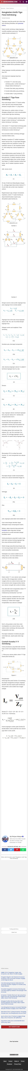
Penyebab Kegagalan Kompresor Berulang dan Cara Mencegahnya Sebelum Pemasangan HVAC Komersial (14, 990)
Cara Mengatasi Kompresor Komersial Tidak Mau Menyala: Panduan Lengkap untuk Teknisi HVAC (13, 1007)
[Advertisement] (14, 1057)
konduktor (4, 530)
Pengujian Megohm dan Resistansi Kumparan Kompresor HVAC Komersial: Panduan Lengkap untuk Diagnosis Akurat (13, 978)
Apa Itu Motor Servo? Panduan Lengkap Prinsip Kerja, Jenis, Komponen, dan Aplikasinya (13, 1016)
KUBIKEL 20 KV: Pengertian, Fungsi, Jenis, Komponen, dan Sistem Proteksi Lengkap (11, 973)
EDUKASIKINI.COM (10, 2)
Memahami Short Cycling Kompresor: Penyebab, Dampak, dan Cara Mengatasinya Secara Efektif (13, 1012)
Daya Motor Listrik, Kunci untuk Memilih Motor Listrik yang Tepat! (13, 1021)
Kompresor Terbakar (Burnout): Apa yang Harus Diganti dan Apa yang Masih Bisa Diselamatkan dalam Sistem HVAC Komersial (13, 996)
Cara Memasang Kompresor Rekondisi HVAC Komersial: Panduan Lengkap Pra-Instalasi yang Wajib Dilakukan (13, 984)
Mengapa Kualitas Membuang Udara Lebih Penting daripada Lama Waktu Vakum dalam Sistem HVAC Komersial (12, 1002)
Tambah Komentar (6, 18)
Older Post (14, 932)
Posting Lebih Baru (14, 929)
